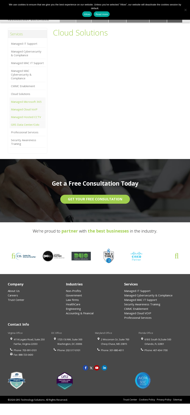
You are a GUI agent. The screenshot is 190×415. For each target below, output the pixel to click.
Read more (102, 14)
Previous (13, 256)
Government (74, 296)
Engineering (73, 309)
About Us (14, 291)
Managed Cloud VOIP (137, 313)
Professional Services (24, 132)
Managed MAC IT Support (27, 63)
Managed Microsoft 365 (26, 102)
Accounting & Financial (80, 313)
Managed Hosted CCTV (26, 117)
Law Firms (72, 300)
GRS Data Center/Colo (25, 125)
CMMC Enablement (23, 86)
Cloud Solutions (20, 94)
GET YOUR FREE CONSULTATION (95, 199)
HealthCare (73, 304)
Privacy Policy (164, 400)
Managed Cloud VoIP (24, 110)
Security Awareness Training (23, 142)
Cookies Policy (147, 400)
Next (176, 256)
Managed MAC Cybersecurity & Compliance (21, 74)
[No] (185, 10)
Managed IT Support (24, 44)
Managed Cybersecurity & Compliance (26, 53)
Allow (87, 14)
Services (17, 34)
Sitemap (177, 400)
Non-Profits (73, 291)
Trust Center (16, 300)
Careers (13, 296)
